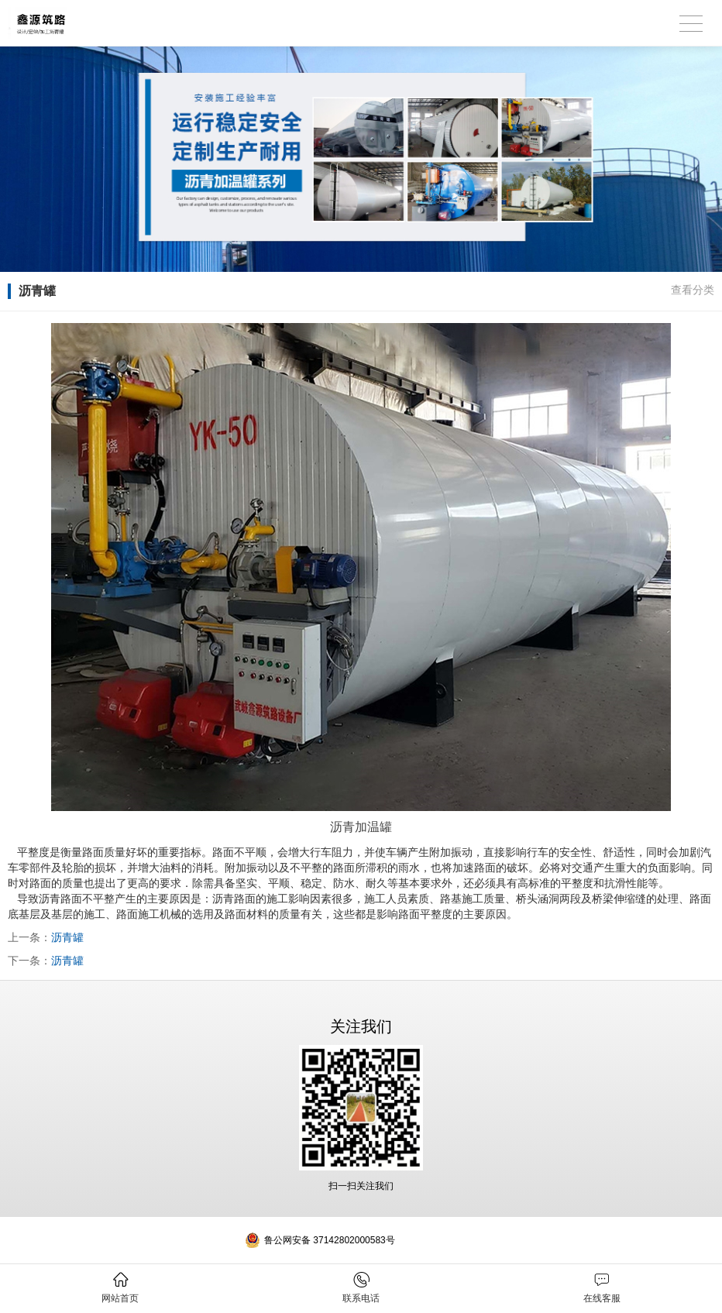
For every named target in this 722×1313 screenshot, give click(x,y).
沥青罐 (67, 937)
